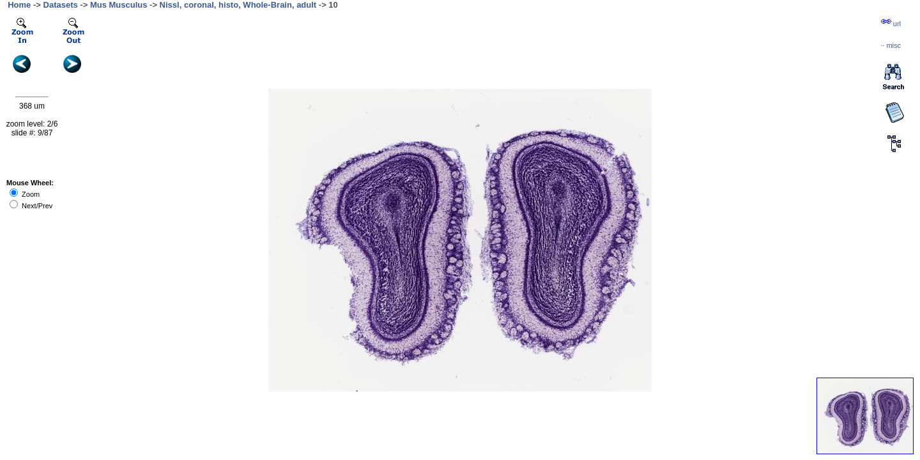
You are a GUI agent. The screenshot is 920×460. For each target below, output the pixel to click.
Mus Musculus (119, 5)
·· (890, 45)
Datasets (60, 5)
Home (19, 5)
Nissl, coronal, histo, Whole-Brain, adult (238, 5)
